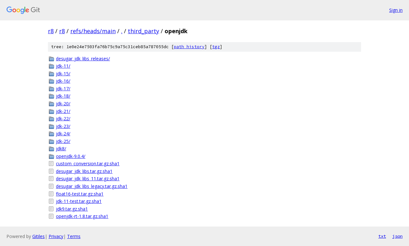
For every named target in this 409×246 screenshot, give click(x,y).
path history (189, 46)
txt (382, 236)
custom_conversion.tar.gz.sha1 (88, 163)
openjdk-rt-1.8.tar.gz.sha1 (82, 216)
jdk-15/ (63, 74)
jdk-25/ (63, 141)
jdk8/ (61, 148)
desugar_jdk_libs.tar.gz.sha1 (84, 171)
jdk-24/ (63, 133)
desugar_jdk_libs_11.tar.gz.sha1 (88, 178)
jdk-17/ (63, 89)
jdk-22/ (63, 119)
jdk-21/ (63, 111)
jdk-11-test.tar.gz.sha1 (79, 201)
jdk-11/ (63, 66)
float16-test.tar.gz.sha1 (80, 194)
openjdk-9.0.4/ (70, 156)
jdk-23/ (63, 126)
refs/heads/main (93, 31)
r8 (51, 31)
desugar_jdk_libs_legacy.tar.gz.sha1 (91, 186)
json (397, 236)
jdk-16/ (63, 81)
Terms (74, 236)
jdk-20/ (63, 104)
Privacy (56, 236)
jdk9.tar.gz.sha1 (72, 209)
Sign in (396, 10)
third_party (143, 31)
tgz (216, 46)
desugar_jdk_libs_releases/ (83, 59)
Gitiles (38, 236)
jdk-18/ (63, 96)
